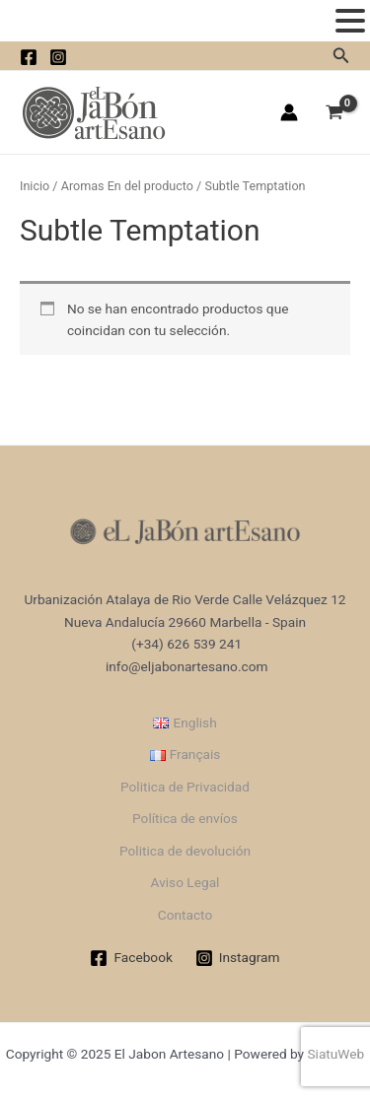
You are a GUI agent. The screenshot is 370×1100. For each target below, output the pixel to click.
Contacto (185, 915)
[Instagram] (237, 958)
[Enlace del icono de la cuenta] (289, 112)
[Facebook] (131, 958)
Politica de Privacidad (185, 786)
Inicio (34, 185)
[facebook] (28, 57)
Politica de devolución (185, 851)
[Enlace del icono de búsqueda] (341, 55)
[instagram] (58, 57)
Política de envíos (185, 818)
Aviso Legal (185, 882)
